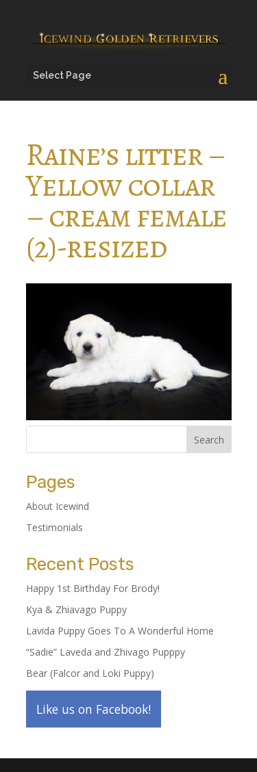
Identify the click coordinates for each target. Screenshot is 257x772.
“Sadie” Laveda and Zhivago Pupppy (105, 651)
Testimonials (54, 527)
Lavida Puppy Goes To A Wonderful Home (120, 630)
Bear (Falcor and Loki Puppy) (90, 673)
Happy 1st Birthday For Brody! (93, 588)
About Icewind (57, 506)
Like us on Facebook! (93, 709)
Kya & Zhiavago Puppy (76, 609)
